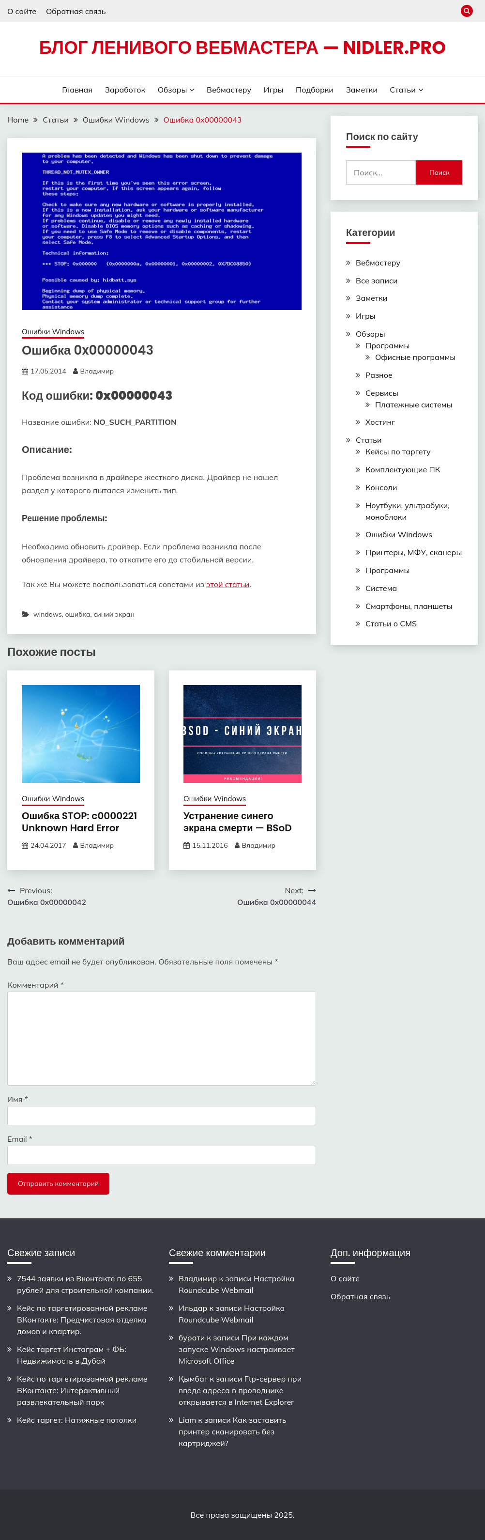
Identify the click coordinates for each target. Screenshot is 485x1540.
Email (19, 1139)
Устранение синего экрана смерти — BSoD (237, 822)
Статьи (403, 89)
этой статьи (227, 584)
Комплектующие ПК (402, 469)
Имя (17, 1099)
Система (381, 588)
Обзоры (172, 89)
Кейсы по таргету (398, 451)
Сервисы (381, 393)
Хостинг (380, 422)
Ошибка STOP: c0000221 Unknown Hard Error (79, 822)
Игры (274, 89)
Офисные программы (415, 357)
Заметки (361, 89)
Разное (379, 375)
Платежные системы (413, 404)
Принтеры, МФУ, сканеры (413, 552)
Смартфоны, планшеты (409, 606)
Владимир (97, 371)
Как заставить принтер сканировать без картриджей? (232, 1431)
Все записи (377, 280)
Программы (387, 345)
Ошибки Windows (53, 331)
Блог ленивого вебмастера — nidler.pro (242, 47)
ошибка (77, 614)
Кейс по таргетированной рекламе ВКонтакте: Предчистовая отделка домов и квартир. (82, 1319)
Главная (77, 89)
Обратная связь (76, 11)
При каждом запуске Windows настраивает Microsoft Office (237, 1349)
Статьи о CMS (391, 623)
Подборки (314, 89)
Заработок (125, 89)
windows (47, 614)
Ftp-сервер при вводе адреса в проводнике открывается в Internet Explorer (240, 1390)
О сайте (21, 11)
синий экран (113, 614)
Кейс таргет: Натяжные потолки (76, 1420)
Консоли (381, 487)
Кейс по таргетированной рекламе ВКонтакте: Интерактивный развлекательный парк (82, 1390)
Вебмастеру (229, 89)
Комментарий (35, 985)
